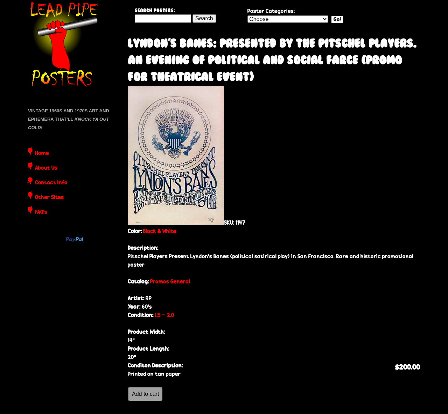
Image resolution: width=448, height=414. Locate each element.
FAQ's (41, 212)
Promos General (170, 281)
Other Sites (49, 198)
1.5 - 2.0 (164, 315)
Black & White (159, 231)
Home (42, 153)
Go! (337, 19)
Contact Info (51, 183)
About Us (46, 168)
